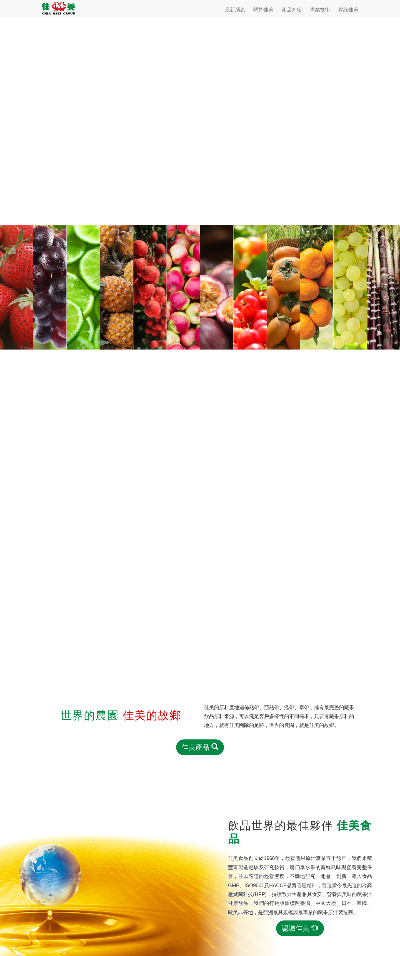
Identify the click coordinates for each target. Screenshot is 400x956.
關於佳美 (263, 9)
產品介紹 (292, 9)
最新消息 (235, 9)
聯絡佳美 (348, 9)
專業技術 (320, 9)
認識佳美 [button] (300, 928)
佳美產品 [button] (200, 747)
